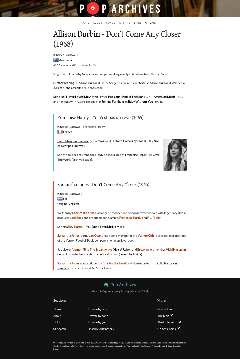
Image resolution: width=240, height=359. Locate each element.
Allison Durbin (76, 34)
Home (57, 309)
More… (56, 349)
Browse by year (98, 322)
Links (56, 322)
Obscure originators (101, 329)
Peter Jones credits (69, 88)
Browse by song (98, 316)
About (57, 316)
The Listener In (167, 322)
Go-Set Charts (166, 329)
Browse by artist (98, 309)
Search (61, 329)
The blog (163, 316)
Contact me (164, 309)
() (111, 249)
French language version (73, 141)
